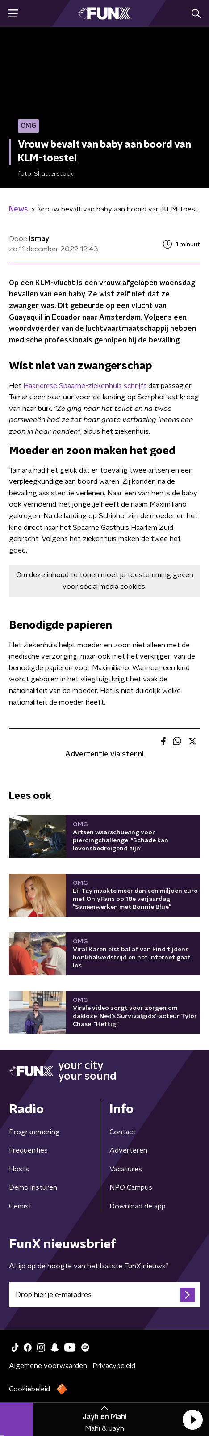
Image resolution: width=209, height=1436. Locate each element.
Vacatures (125, 1169)
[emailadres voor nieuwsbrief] (104, 1294)
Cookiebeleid (29, 1389)
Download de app (137, 1206)
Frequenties (28, 1150)
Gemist (20, 1206)
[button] (192, 1419)
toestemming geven (160, 575)
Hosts (19, 1169)
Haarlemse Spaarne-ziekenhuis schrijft (84, 385)
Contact (122, 1132)
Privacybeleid (113, 1365)
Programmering (34, 1132)
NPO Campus (130, 1187)
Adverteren (128, 1150)
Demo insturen (33, 1187)
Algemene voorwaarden (48, 1365)
